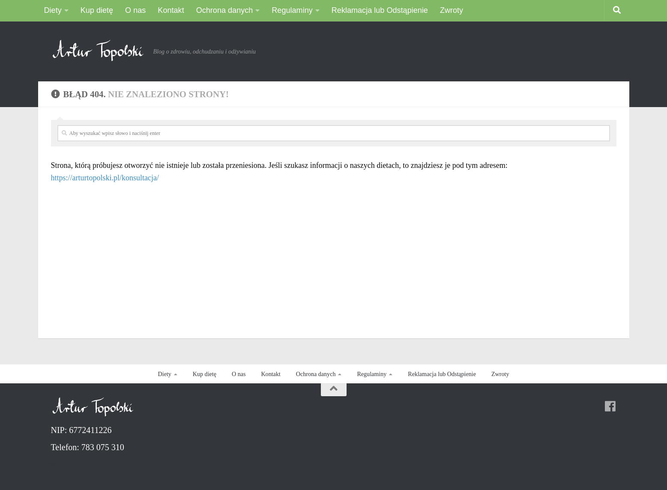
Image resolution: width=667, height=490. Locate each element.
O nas (135, 10)
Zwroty (451, 10)
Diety (53, 10)
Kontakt (171, 10)
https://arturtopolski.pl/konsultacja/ (105, 177)
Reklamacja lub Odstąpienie (380, 10)
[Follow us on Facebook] (610, 406)
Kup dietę (97, 10)
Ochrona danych (224, 10)
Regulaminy (292, 10)
